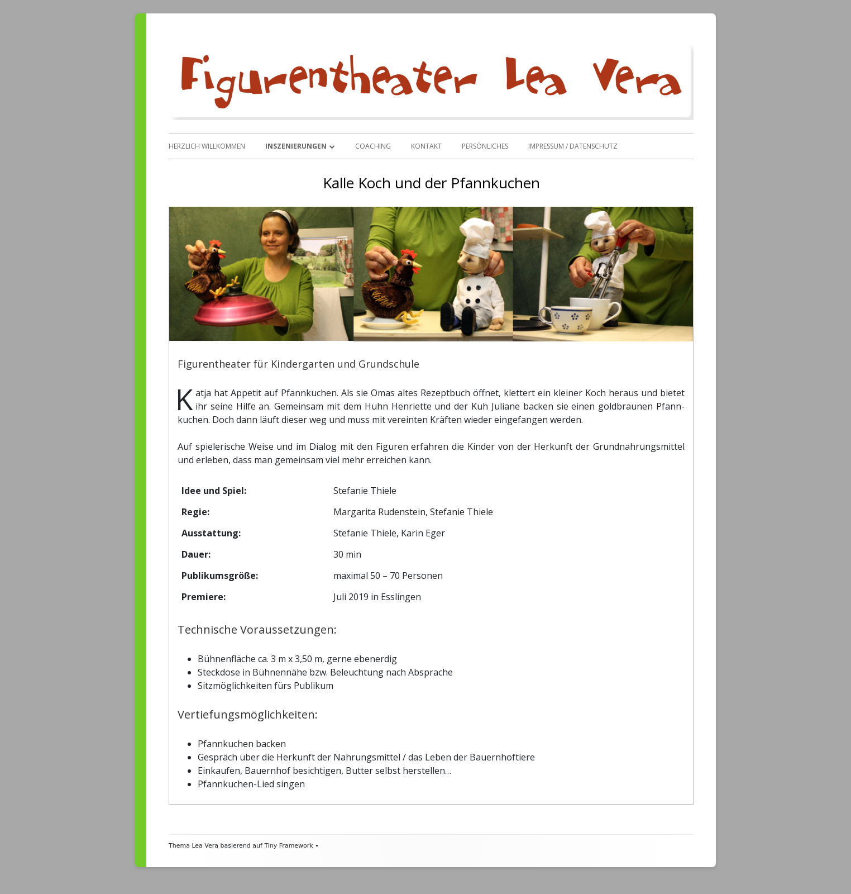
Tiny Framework (288, 845)
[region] (431, 274)
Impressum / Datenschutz (573, 146)
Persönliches (485, 146)
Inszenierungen (296, 146)
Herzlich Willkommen (207, 146)
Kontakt (426, 146)
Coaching (373, 146)
